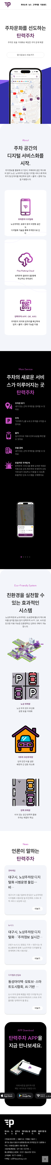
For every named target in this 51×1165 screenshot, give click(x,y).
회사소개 (24, 5)
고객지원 (36, 5)
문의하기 (34, 1132)
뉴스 (30, 5)
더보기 (37, 908)
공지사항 (17, 1132)
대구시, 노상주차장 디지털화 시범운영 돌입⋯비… (24, 882)
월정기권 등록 (42, 1132)
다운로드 (43, 5)
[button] (21, 556)
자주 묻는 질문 (26, 1132)
